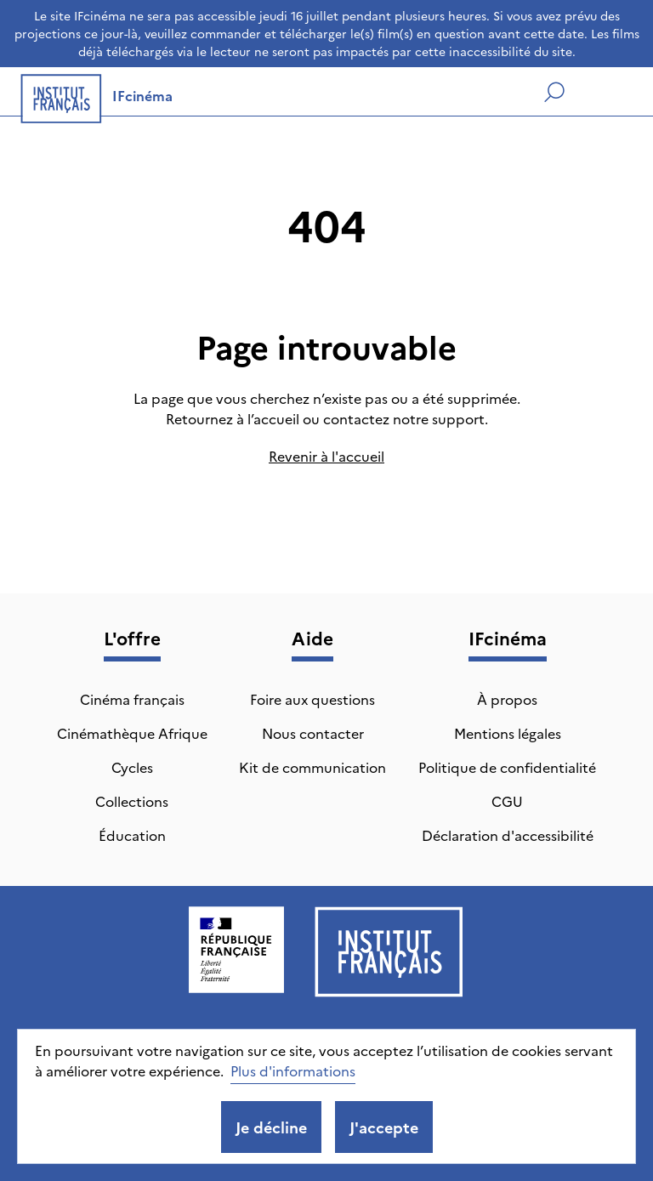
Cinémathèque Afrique (132, 733)
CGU (507, 801)
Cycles (132, 767)
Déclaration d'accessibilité (507, 835)
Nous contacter (313, 733)
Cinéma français (132, 699)
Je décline (271, 1127)
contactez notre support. (405, 418)
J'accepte (383, 1127)
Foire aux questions (312, 699)
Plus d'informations (292, 1070)
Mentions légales (507, 733)
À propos (507, 699)
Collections (131, 801)
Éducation (132, 835)
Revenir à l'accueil (326, 455)
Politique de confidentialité (507, 767)
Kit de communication (312, 767)
